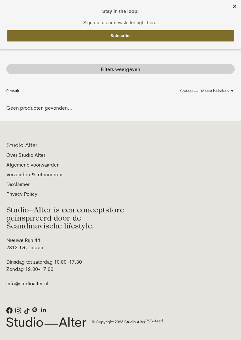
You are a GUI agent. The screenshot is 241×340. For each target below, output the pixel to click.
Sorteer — (189, 91)
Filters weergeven (120, 69)
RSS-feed (154, 321)
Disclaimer (17, 184)
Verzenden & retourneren (34, 174)
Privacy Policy (21, 193)
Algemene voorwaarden (33, 164)
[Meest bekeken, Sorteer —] (218, 91)
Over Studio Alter (25, 154)
